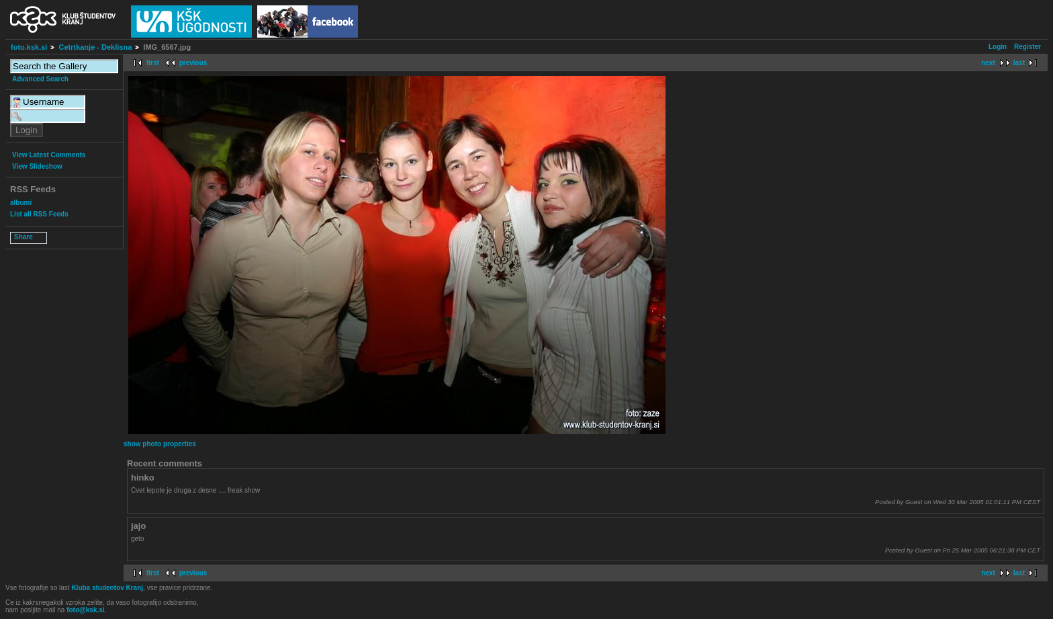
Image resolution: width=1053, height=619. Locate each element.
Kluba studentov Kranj (107, 587)
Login (998, 46)
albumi (21, 202)
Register (1027, 46)
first (152, 63)
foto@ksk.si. (86, 610)
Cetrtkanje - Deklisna (95, 47)
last (1019, 63)
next (988, 63)
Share (23, 237)
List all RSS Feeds (39, 214)
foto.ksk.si (29, 47)
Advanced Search (40, 79)
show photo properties (160, 444)
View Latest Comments (48, 155)
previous (193, 63)
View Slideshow (37, 166)
